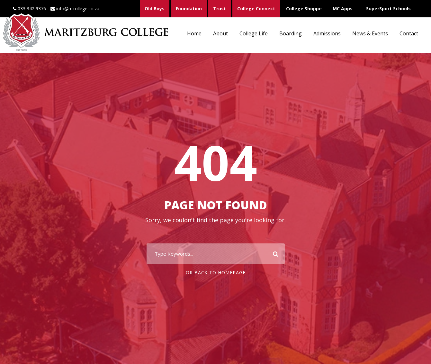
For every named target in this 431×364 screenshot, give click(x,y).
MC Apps (343, 8)
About (220, 33)
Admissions (327, 33)
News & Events (370, 33)
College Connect (256, 8)
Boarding (290, 33)
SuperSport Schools (388, 8)
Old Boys (155, 8)
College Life (253, 33)
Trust (219, 8)
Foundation (189, 8)
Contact (409, 33)
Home (194, 33)
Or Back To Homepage (216, 272)
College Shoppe (304, 8)
